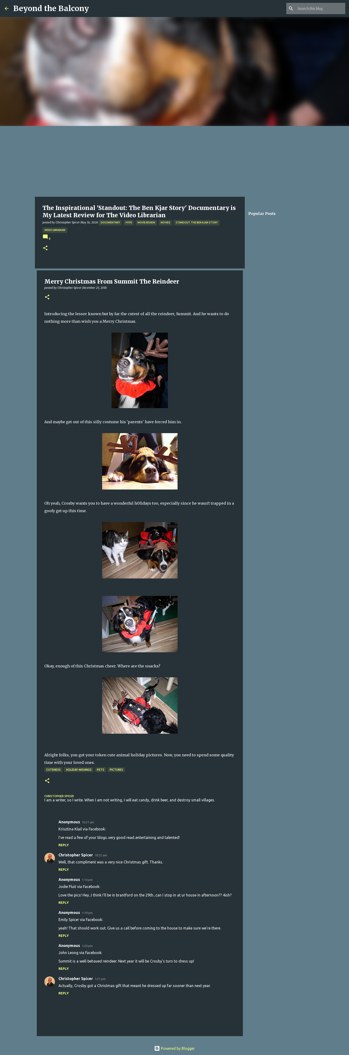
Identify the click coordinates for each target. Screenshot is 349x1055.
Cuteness (53, 769)
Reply (63, 845)
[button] (45, 248)
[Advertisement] (174, 161)
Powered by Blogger (174, 1048)
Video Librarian (54, 230)
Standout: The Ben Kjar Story (197, 222)
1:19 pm (87, 912)
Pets (100, 769)
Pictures (116, 769)
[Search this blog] (320, 8)
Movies (165, 222)
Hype (128, 222)
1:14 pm (87, 879)
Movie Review (146, 222)
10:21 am (88, 822)
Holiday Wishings (78, 769)
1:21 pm (100, 978)
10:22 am (101, 855)
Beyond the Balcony (51, 8)
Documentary (110, 222)
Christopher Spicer (75, 855)
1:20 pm (87, 945)
